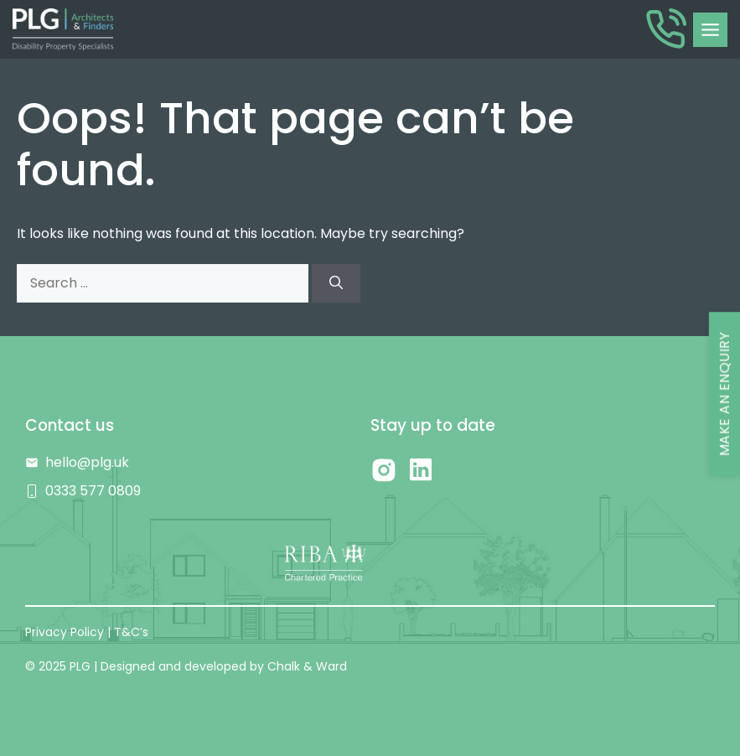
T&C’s (131, 632)
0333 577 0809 (93, 490)
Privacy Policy (64, 632)
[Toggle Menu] (710, 30)
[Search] (336, 283)
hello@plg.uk (87, 462)
